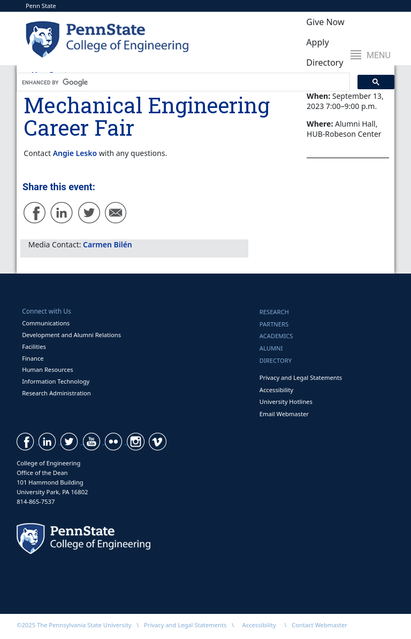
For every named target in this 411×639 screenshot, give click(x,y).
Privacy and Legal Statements (301, 377)
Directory (276, 360)
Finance (32, 358)
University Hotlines (286, 402)
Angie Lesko (75, 153)
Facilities (34, 346)
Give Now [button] (325, 22)
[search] (182, 82)
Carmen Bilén (107, 244)
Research (274, 312)
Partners (274, 324)
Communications (46, 323)
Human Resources (47, 369)
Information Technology (55, 381)
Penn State (41, 6)
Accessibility (276, 390)
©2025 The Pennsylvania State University (74, 625)
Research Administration (56, 393)
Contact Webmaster (319, 625)
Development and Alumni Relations (71, 335)
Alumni (271, 348)
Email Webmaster (284, 414)
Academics (276, 336)
